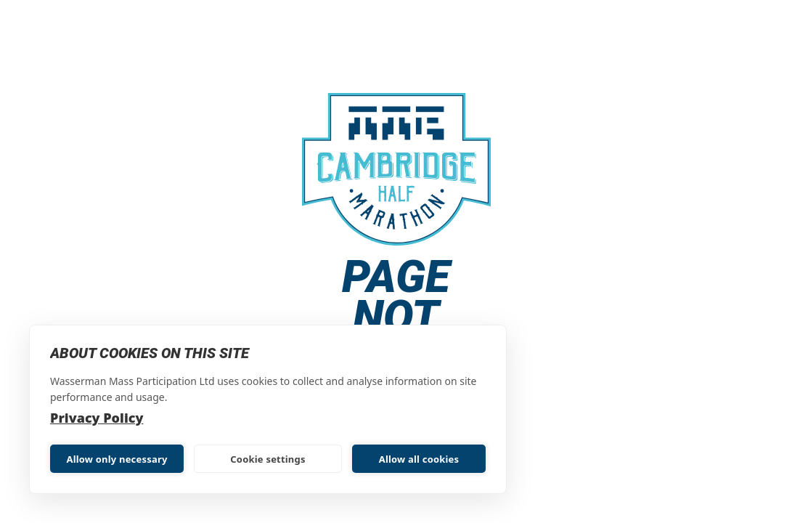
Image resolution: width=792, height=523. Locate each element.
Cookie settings (267, 459)
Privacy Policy (96, 417)
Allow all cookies (419, 459)
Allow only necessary (116, 459)
